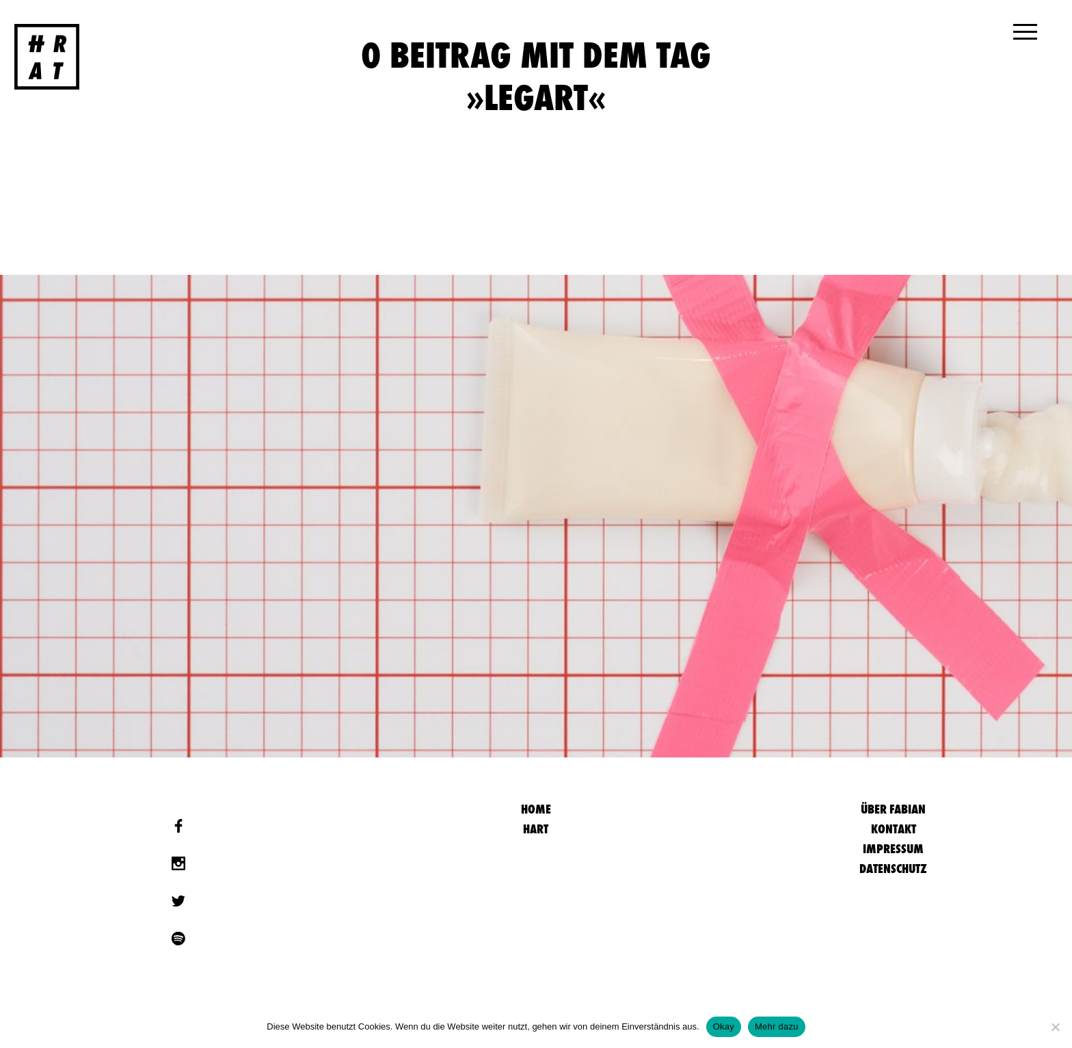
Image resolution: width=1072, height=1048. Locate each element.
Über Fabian (893, 809)
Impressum (893, 848)
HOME (536, 809)
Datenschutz (893, 868)
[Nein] (1055, 1027)
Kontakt (893, 828)
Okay (723, 1026)
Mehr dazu (777, 1026)
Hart (535, 828)
